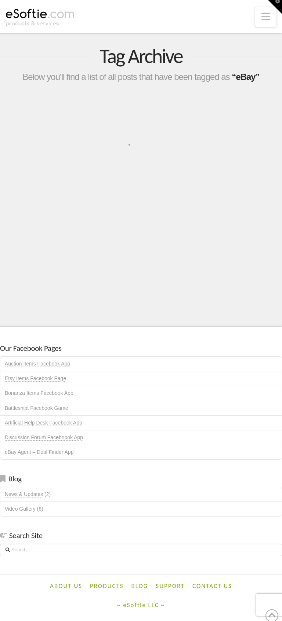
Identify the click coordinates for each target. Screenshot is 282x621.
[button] (265, 17)
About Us (66, 586)
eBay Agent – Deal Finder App (39, 452)
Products (107, 586)
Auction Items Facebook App (37, 364)
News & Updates (24, 494)
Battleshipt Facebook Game (36, 408)
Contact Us (212, 586)
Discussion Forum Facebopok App (44, 437)
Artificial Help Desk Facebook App (43, 423)
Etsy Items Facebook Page (35, 378)
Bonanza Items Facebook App (39, 393)
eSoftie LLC (141, 605)
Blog (139, 586)
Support (170, 586)
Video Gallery (20, 509)
